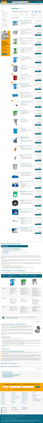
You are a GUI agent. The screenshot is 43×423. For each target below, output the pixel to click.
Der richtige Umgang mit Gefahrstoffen (7, 373)
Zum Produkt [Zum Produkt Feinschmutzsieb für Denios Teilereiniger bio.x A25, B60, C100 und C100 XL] (38, 205)
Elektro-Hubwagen (3, 396)
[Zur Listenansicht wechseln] (40, 17)
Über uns (13, 395)
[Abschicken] (37, 387)
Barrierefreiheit (12, 415)
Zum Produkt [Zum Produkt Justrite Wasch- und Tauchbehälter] (38, 80)
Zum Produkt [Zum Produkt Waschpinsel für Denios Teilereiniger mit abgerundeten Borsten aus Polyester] (38, 224)
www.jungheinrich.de (14, 418)
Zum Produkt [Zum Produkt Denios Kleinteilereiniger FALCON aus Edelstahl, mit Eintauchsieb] (38, 160)
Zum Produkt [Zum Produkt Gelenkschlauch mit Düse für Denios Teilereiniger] (38, 178)
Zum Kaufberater (21, 8)
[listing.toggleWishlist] (17, 20)
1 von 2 (27, 17)
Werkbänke (2, 395)
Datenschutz (8, 415)
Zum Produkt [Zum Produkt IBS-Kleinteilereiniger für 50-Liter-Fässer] (38, 89)
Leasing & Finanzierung (14, 398)
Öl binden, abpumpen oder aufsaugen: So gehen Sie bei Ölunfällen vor (11, 375)
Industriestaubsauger (3, 398)
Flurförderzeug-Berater (24, 394)
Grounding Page (17, 415)
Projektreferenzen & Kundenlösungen (16, 396)
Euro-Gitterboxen (3, 397)
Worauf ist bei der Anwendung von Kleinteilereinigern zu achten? (11, 366)
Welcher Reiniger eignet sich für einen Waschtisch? (9, 363)
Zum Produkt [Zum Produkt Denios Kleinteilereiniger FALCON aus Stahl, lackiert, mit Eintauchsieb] (38, 151)
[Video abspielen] (17, 22)
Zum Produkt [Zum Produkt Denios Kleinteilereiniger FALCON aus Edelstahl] (38, 169)
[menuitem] (38, 2)
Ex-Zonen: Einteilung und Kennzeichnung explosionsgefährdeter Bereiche (11, 374)
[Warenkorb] (41, 2)
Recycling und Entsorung (25, 397)
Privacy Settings (22, 415)
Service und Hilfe (13, 394)
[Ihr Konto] (38, 2)
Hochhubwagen (3, 394)
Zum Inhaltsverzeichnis (38, 321)
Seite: (24, 17)
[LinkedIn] (25, 409)
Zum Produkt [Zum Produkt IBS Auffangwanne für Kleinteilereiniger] (38, 98)
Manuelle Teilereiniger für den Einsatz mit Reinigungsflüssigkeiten (11, 248)
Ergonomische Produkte (24, 396)
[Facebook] (22, 409)
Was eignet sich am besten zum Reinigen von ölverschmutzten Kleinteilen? (13, 351)
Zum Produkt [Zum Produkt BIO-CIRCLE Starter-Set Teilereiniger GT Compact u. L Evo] (38, 53)
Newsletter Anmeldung (24, 398)
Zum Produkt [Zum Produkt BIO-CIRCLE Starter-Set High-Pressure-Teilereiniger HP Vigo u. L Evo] (38, 44)
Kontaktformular (34, 395)
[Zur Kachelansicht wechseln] (41, 17)
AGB (1, 415)
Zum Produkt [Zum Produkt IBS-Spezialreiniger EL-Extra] (38, 71)
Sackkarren (2, 399)
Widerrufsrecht (13, 399)
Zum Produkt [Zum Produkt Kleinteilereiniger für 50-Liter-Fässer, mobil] (38, 62)
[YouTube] (23, 409)
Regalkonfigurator (24, 395)
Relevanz (34, 17)
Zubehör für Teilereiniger (6, 251)
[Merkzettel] (40, 2)
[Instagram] (26, 409)
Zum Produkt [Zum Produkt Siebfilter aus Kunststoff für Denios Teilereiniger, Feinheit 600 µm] (38, 214)
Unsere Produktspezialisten (15, 397)
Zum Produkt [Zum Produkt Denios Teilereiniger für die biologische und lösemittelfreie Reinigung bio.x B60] (38, 142)
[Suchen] (28, 2)
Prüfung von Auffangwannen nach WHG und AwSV (8, 376)
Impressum (4, 415)
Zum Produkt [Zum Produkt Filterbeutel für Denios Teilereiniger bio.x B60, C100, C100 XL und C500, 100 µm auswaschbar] (38, 233)
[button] (28, 11)
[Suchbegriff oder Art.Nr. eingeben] (19, 2)
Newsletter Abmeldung (24, 399)
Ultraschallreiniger (13, 327)
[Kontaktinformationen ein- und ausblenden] (2, 421)
